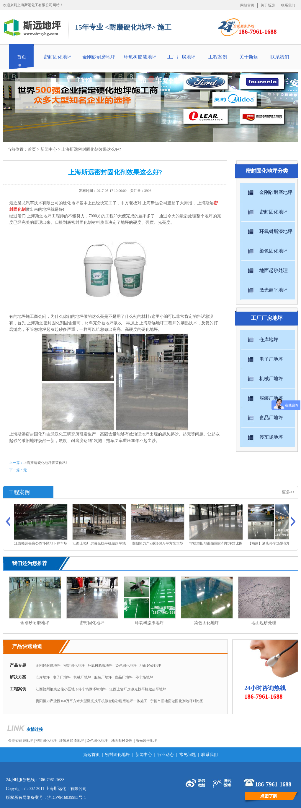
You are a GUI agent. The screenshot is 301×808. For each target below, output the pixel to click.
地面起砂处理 (150, 665)
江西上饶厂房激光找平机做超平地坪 (137, 689)
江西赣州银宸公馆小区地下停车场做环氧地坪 (71, 689)
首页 (21, 56)
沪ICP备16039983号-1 (66, 797)
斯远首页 (91, 754)
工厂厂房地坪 (181, 56)
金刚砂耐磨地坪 (98, 56)
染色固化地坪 (126, 665)
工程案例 (217, 56)
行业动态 (165, 754)
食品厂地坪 (123, 677)
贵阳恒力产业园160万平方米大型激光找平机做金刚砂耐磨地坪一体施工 (91, 701)
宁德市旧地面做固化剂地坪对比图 (176, 701)
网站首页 (247, 5)
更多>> (288, 492)
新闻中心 (48, 149)
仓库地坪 (43, 677)
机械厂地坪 (82, 677)
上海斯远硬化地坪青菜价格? (45, 463)
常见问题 (187, 754)
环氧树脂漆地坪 (140, 56)
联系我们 (288, 5)
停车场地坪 (144, 677)
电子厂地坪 (62, 677)
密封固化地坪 (57, 56)
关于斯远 (268, 5)
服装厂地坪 (103, 677)
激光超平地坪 (146, 741)
